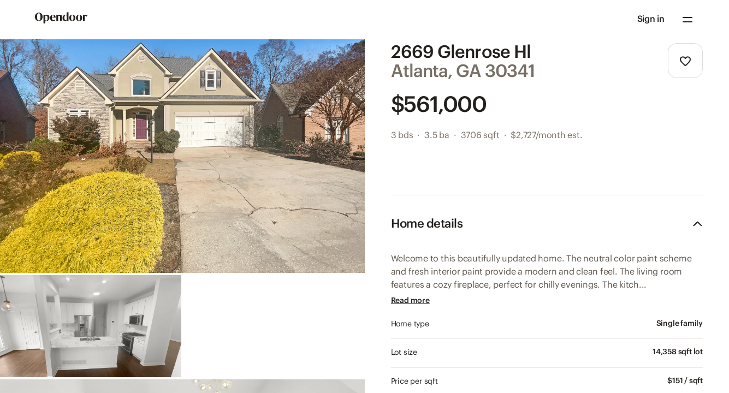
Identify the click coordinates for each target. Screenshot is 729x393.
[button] (651, 20)
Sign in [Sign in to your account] (651, 19)
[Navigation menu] (687, 19)
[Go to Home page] (61, 20)
